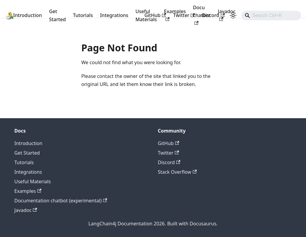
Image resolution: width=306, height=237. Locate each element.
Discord (213, 15)
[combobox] (271, 15)
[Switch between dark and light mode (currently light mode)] (233, 15)
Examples (27, 191)
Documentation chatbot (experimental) (60, 200)
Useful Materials (32, 181)
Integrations (114, 15)
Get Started (57, 15)
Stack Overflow (177, 172)
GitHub (155, 15)
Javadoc (25, 210)
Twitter (184, 15)
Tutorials (83, 15)
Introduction (27, 15)
